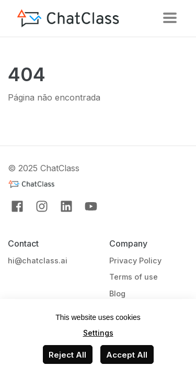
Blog (117, 293)
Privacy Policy (135, 260)
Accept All (126, 355)
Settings (98, 332)
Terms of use (133, 276)
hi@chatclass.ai (37, 260)
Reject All (67, 355)
